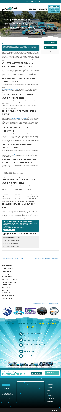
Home (33, 303)
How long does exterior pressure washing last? (10, 243)
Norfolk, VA (44, 252)
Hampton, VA (18, 252)
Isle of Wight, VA (26, 252)
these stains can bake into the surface (19, 118)
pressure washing (32, 253)
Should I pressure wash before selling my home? (11, 246)
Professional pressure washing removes (10, 89)
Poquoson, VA (48, 252)
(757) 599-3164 (7, 226)
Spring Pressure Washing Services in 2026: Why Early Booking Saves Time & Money (48, 303)
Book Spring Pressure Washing (9, 229)
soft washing (37, 253)
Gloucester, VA (13, 252)
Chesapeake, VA (7, 252)
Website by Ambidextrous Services (21, 409)
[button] (54, 7)
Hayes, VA (21, 252)
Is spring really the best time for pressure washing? (11, 237)
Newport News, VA (39, 252)
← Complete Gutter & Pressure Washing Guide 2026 (12, 258)
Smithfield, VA (53, 252)
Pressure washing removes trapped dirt (10, 154)
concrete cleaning (15, 253)
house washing (25, 253)
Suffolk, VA (57, 252)
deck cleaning (20, 253)
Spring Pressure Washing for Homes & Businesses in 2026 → (47, 258)
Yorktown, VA (9, 253)
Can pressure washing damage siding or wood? (11, 240)
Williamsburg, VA (4, 253)
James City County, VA (32, 252)
